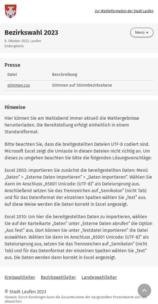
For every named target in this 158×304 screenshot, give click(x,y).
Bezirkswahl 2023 (31, 33)
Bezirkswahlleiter (58, 277)
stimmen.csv (18, 85)
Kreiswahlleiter (20, 277)
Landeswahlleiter (99, 277)
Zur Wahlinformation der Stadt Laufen (124, 11)
